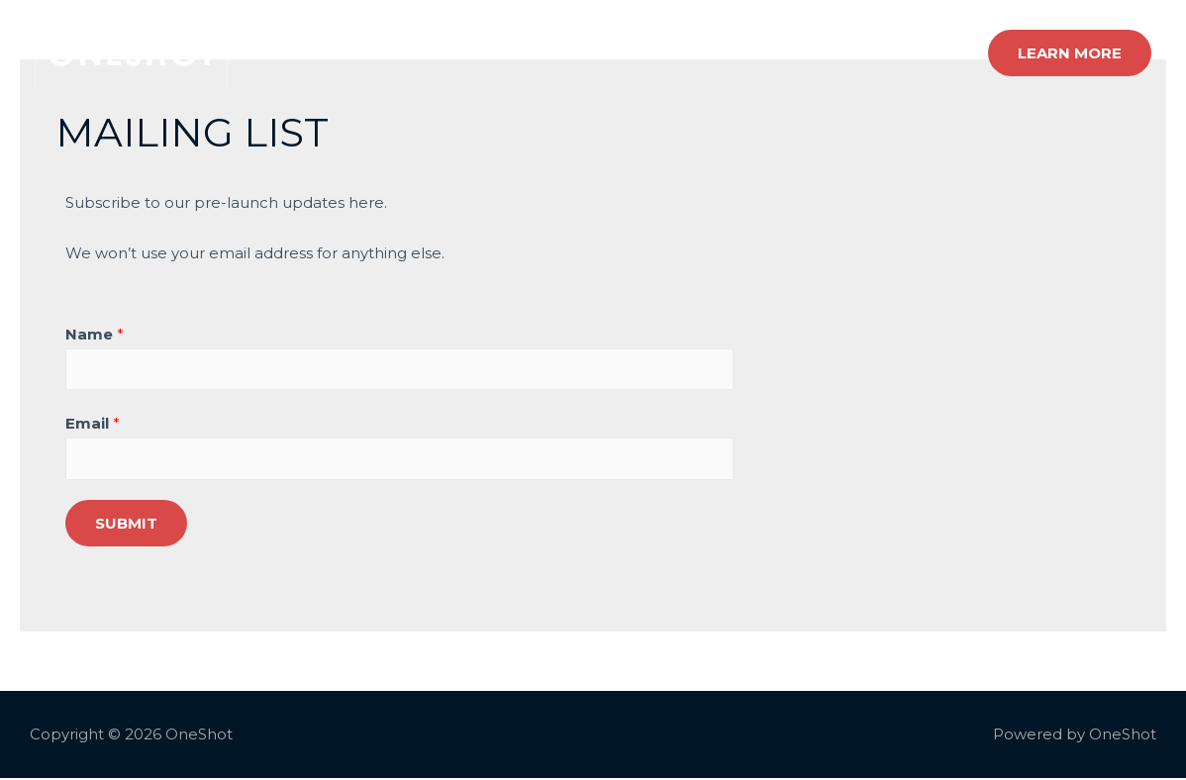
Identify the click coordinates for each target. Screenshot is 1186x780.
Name (94, 334)
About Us (827, 53)
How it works (713, 53)
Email (92, 425)
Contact (923, 53)
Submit (126, 525)
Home (611, 53)
